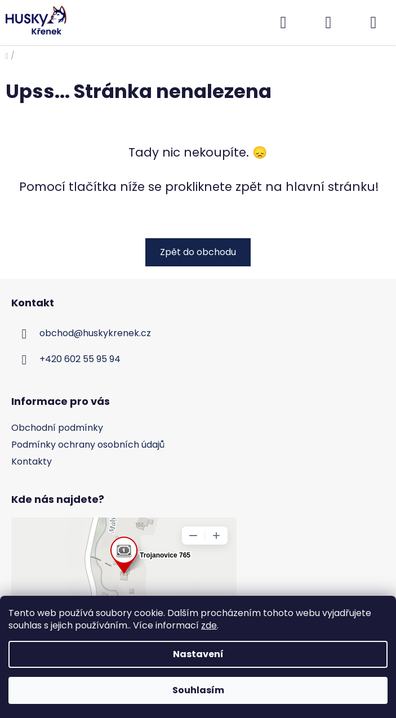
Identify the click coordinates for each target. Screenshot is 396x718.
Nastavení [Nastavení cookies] (198, 654)
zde (209, 625)
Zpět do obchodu (198, 252)
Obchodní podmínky (57, 427)
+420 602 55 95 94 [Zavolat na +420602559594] (80, 359)
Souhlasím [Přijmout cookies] (198, 690)
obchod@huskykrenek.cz (95, 333)
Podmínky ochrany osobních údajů (87, 444)
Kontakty (31, 461)
